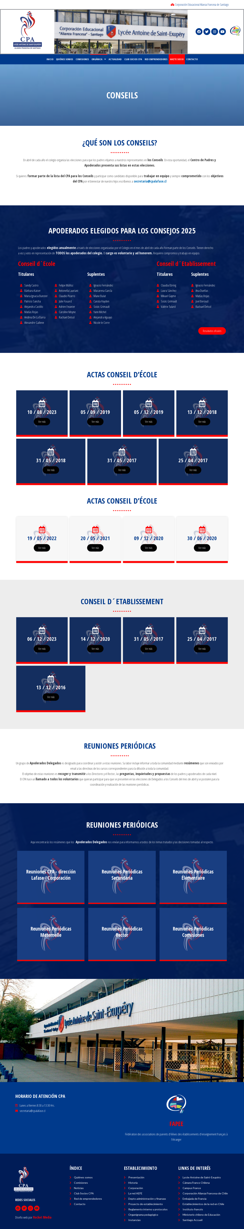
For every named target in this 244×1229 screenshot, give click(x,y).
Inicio (50, 59)
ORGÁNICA (99, 59)
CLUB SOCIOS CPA (133, 59)
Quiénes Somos (64, 59)
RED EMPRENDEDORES (156, 59)
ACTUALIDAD (115, 59)
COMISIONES (82, 59)
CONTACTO (192, 59)
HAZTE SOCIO (177, 59)
